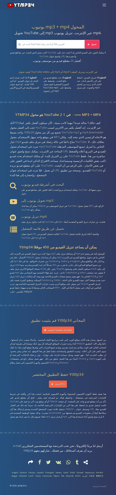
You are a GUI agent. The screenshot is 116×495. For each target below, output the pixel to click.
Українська (89, 472)
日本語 (91, 476)
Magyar (15, 476)
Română (99, 472)
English (15, 472)
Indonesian (47, 476)
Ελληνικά (23, 476)
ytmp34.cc (22, 485)
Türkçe (38, 476)
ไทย (62, 476)
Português (49, 472)
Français (31, 472)
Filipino (57, 476)
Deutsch (23, 472)
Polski (72, 472)
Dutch (65, 472)
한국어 (78, 476)
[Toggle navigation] (104, 5)
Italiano (59, 472)
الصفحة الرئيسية (99, 486)
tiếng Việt (69, 476)
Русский (80, 472)
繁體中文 (99, 476)
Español (40, 472)
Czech (30, 476)
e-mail (17, 446)
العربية (84, 476)
